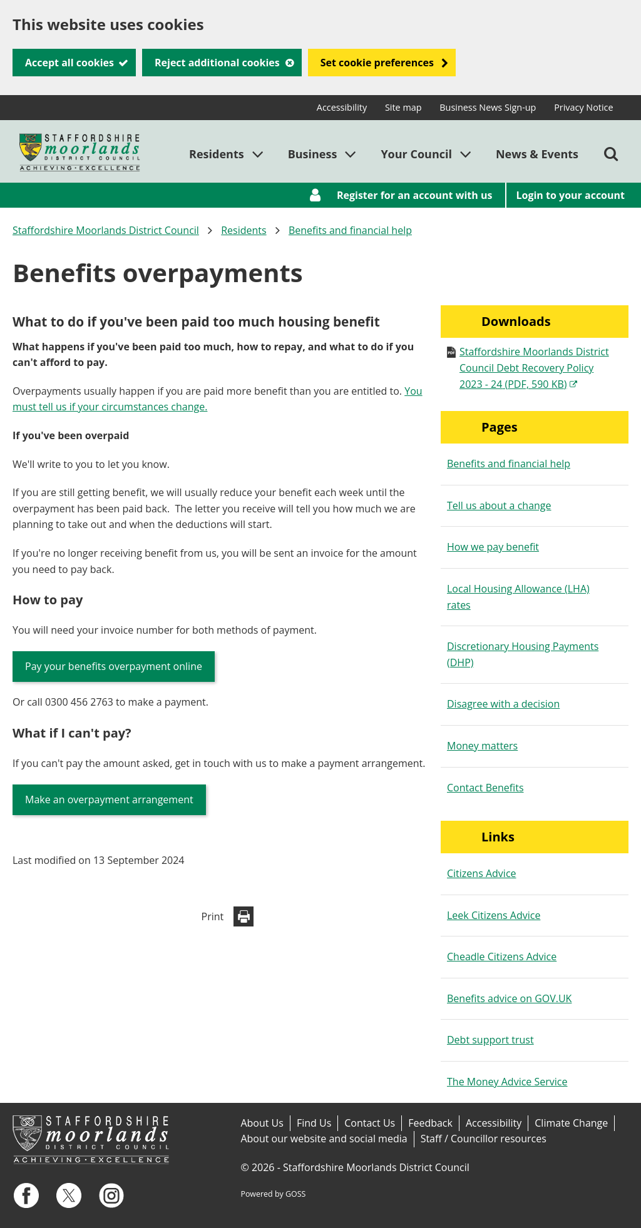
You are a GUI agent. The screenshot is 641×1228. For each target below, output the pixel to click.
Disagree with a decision (503, 704)
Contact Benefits (485, 787)
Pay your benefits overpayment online (113, 666)
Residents (243, 230)
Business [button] (312, 153)
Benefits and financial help (350, 230)
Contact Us (369, 1123)
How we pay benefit (493, 547)
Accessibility (342, 107)
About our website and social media (323, 1138)
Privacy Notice (583, 107)
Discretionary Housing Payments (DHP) (522, 654)
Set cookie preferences (377, 62)
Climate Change (571, 1123)
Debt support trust (490, 1040)
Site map (403, 107)
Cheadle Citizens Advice (501, 956)
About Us (262, 1123)
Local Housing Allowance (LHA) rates (518, 597)
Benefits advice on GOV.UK (509, 998)
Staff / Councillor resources (483, 1138)
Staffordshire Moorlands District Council (106, 230)
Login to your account (570, 195)
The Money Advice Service (507, 1081)
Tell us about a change (499, 505)
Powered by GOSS (272, 1194)
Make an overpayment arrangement (109, 799)
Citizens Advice (481, 873)
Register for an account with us (414, 195)
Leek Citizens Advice (493, 915)
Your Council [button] (416, 153)
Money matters (482, 746)
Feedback (430, 1123)
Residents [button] (216, 153)
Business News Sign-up (487, 107)
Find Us (314, 1123)
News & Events (537, 153)
